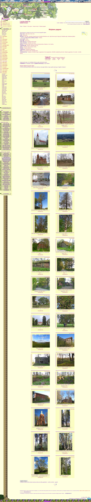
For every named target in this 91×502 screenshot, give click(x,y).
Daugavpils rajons (4, 75)
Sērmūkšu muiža (27, 46)
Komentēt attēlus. (30, 65)
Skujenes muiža (33, 46)
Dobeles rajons (4, 76)
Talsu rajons (4, 98)
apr (53, 59)
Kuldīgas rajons (4, 84)
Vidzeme (24, 26)
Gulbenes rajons (4, 77)
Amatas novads (35, 26)
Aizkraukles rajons (5, 30)
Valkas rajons (4, 100)
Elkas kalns (25, 35)
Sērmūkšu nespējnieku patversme (58, 51)
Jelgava (3, 79)
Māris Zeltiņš (48, 295)
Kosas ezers (27, 40)
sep (62, 59)
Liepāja (3, 85)
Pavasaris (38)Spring (54, 58)
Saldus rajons (4, 97)
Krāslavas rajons (4, 83)
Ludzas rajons (4, 89)
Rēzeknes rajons (4, 93)
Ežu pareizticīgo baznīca (28, 44)
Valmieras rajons (4, 101)
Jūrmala (3, 82)
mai (54, 59)
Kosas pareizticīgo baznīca (39, 44)
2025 (68, 186)
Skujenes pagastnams (69, 51)
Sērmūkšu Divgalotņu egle (34, 36)
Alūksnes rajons (4, 31)
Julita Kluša (48, 73)
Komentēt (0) (65, 88)
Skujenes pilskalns (27, 48)
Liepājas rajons (4, 86)
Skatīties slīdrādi (23, 65)
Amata (27, 39)
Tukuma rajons (4, 99)
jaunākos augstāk (47, 59)
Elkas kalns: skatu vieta (30, 33)
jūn (58, 59)
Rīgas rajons (4, 96)
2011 (48, 308)
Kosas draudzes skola (27, 50)
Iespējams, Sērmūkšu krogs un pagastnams (36, 51)
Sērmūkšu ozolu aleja (32, 42)
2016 (44, 87)
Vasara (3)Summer (59, 58)
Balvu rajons (4, 32)
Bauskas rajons (4, 33)
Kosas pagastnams (47, 51)
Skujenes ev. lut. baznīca (48, 44)
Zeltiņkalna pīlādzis (71, 36)
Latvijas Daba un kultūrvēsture (25, 22)
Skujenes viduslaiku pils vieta (32, 45)
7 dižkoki (40, 37)
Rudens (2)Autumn (63, 58)
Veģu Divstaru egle (53, 36)
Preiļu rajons (4, 92)
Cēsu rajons (29, 26)
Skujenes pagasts (42, 26)
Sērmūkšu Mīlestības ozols (44, 36)
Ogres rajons (4, 91)
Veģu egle (59, 36)
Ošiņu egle (26, 36)
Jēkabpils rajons (4, 78)
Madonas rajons (4, 90)
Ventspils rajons (4, 104)
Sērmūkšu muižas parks (31, 41)
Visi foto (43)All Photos (48, 57)
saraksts (6, 23)
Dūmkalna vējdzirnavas (30, 49)
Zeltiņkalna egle (64, 36)
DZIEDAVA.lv (47, 1)
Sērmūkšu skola (35, 50)
